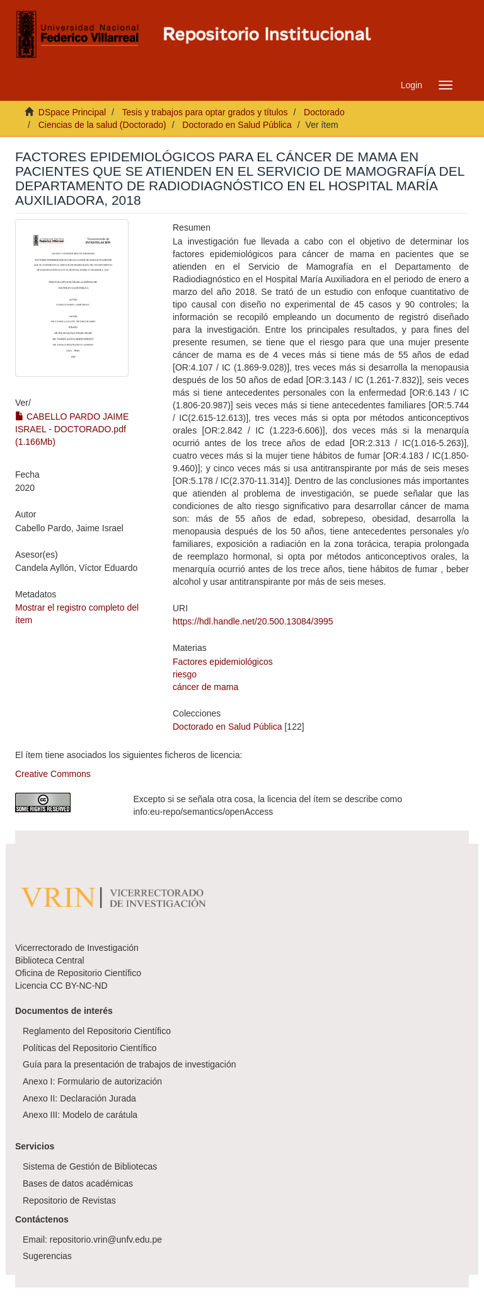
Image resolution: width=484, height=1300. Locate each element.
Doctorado (324, 112)
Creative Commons (53, 774)
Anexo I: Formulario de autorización (92, 1081)
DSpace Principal (72, 112)
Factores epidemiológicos (223, 662)
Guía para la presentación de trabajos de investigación (129, 1064)
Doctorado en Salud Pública (237, 125)
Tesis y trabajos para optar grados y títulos (204, 112)
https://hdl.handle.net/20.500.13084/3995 (253, 621)
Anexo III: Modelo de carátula (80, 1115)
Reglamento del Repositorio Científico (97, 1031)
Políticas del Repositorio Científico (89, 1048)
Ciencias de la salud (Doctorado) (102, 125)
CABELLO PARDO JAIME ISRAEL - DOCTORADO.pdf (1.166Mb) (72, 429)
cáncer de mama (205, 687)
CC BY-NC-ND (78, 986)
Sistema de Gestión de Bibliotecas (90, 1166)
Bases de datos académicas (78, 1183)
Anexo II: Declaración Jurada (79, 1098)
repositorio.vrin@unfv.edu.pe (106, 1239)
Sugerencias (47, 1256)
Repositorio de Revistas (69, 1200)
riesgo (185, 674)
